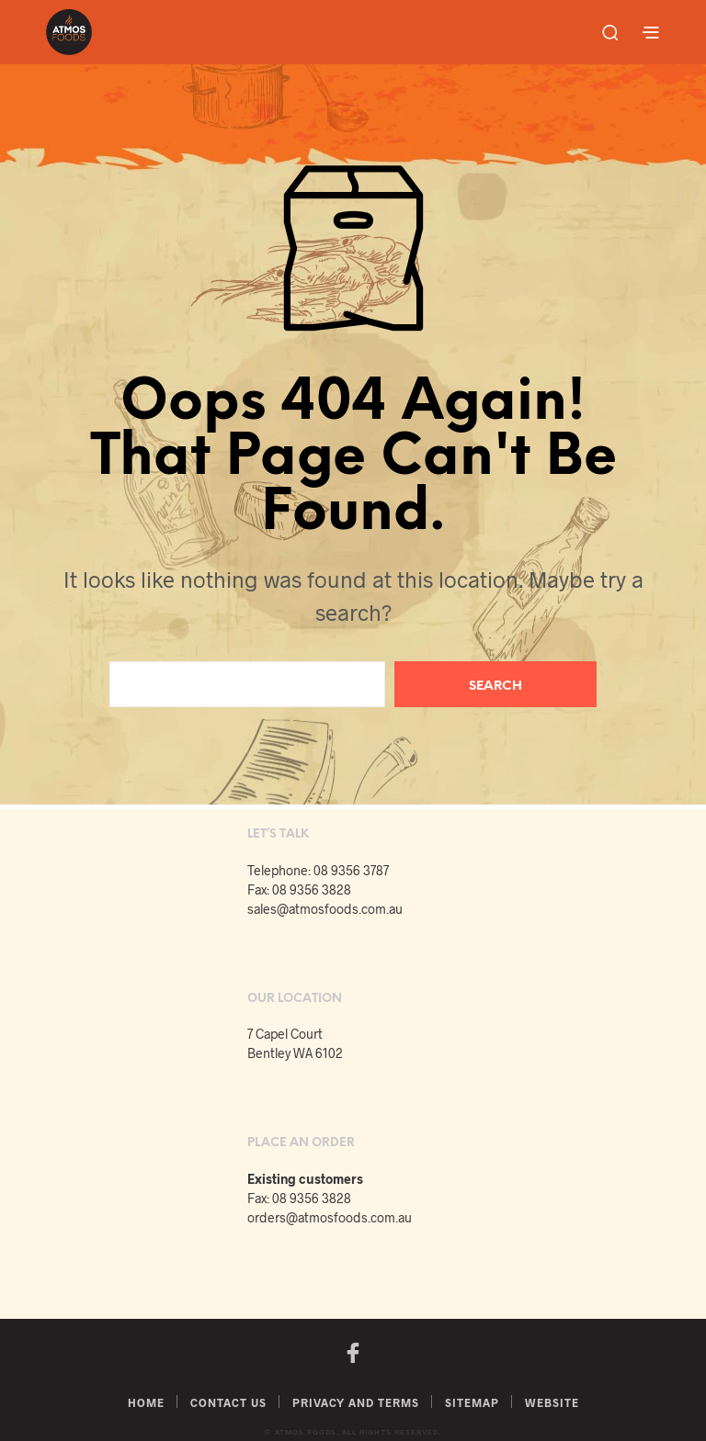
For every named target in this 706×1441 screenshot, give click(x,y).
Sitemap (472, 1402)
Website (552, 1402)
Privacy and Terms (355, 1402)
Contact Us (228, 1402)
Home (146, 1402)
